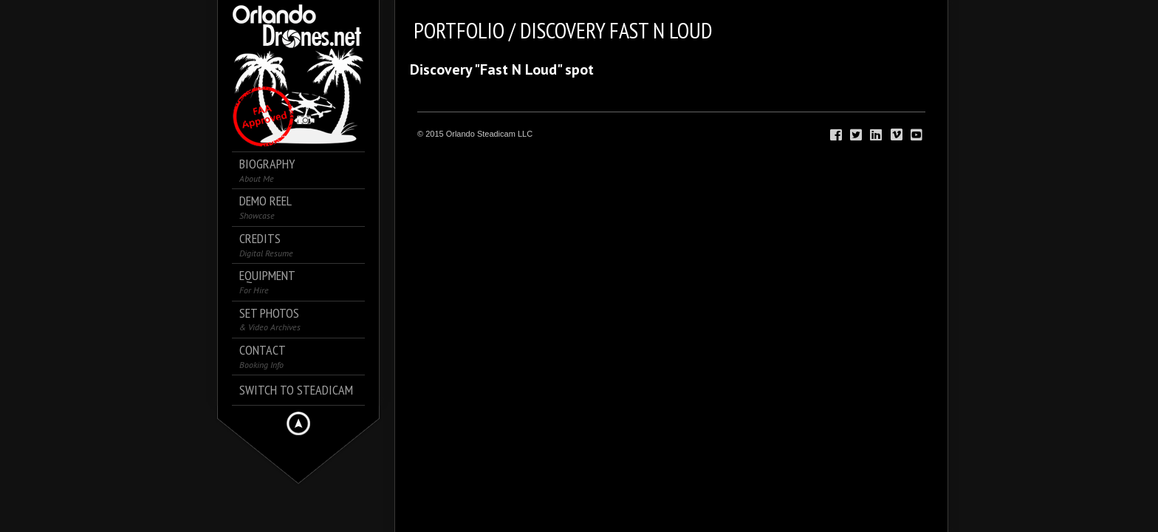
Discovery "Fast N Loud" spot (502, 69)
